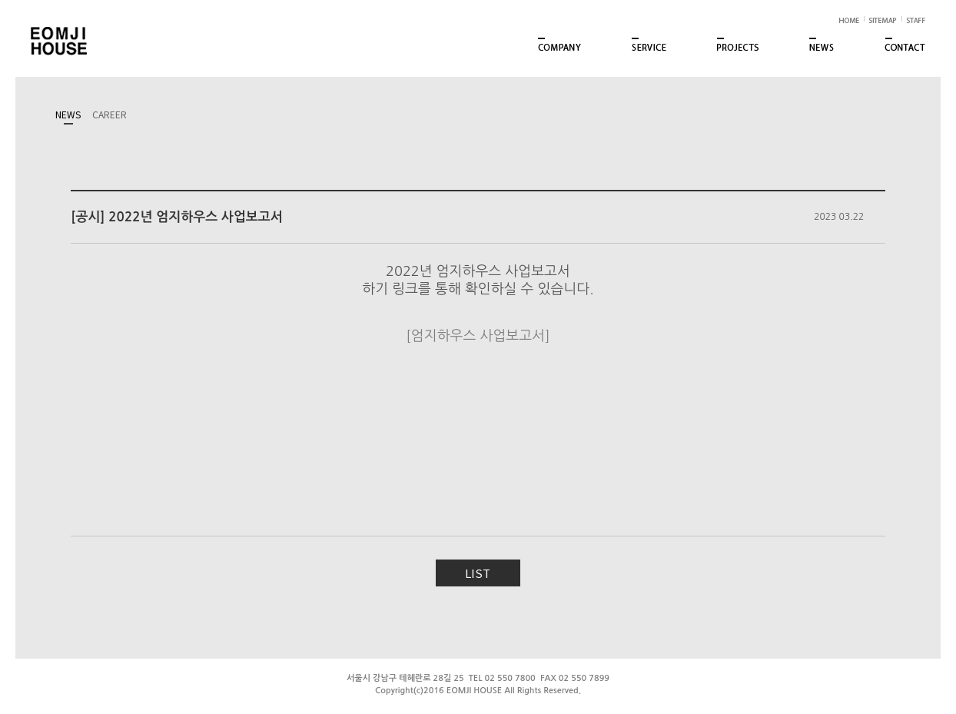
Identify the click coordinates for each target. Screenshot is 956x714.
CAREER (109, 114)
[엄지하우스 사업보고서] (477, 336)
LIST (477, 573)
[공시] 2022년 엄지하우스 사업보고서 (177, 217)
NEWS (68, 114)
